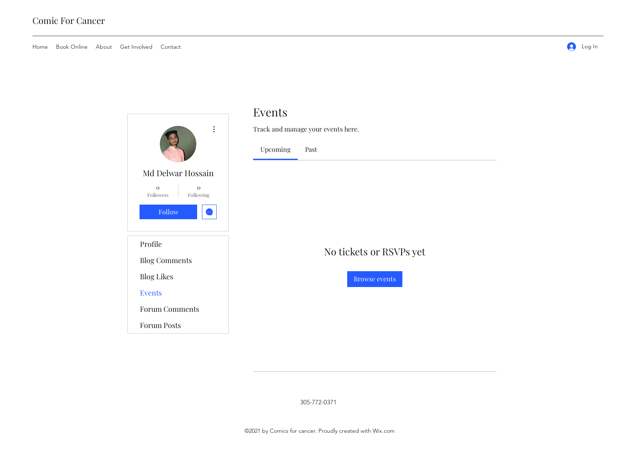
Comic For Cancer (68, 20)
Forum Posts (160, 325)
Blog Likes (156, 276)
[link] (275, 149)
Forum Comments (169, 309)
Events (151, 293)
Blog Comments (166, 260)
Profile (151, 244)
